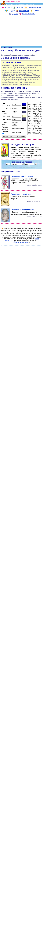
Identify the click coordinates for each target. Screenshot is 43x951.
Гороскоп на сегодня (11, 62)
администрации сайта (21, 246)
